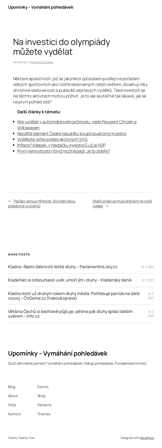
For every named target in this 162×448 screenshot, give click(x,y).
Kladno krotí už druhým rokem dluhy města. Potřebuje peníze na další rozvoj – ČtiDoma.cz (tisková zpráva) (73, 295)
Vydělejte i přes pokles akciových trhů (52, 139)
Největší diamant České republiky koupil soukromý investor (72, 133)
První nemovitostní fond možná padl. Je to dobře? (63, 151)
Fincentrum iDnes (42, 62)
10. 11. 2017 (147, 267)
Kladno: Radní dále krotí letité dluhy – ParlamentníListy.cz (62, 266)
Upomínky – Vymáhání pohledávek (40, 7)
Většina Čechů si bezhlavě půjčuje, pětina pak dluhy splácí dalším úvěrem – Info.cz (70, 313)
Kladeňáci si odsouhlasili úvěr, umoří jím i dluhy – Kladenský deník (70, 280)
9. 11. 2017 (148, 280)
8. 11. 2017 (151, 296)
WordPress (147, 438)
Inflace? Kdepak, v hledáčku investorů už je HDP (61, 145)
